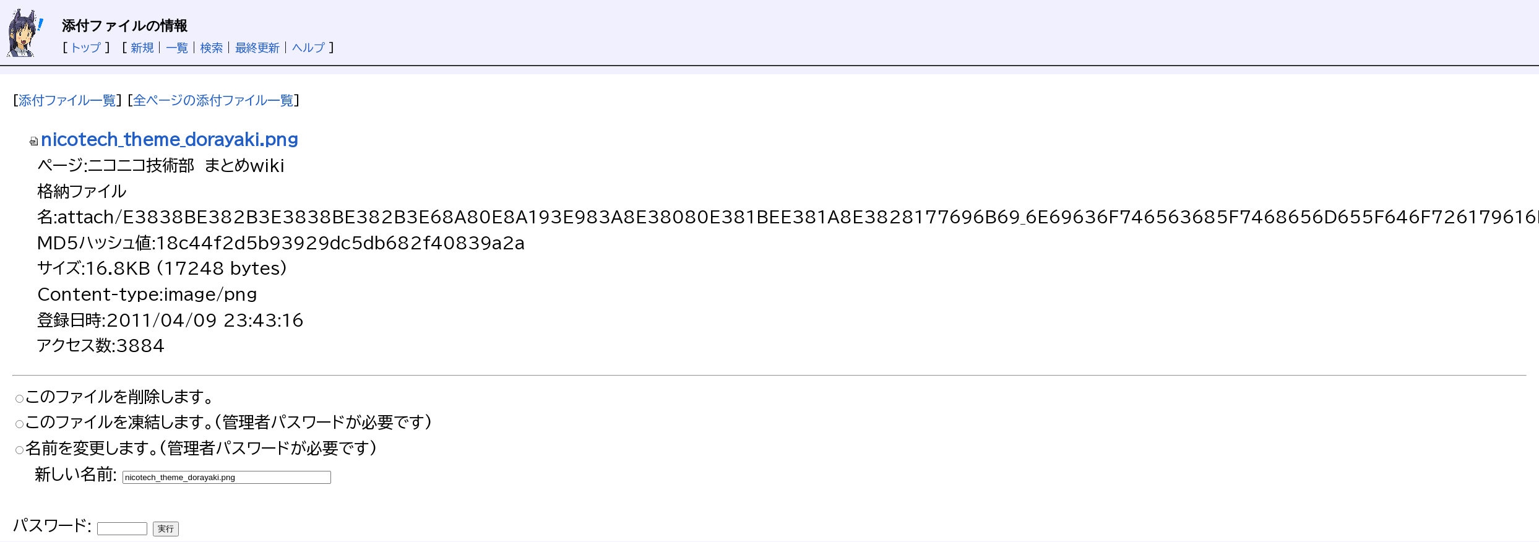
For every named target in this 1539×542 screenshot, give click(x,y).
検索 (211, 47)
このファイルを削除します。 (119, 397)
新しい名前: (76, 474)
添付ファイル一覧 (67, 100)
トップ (86, 47)
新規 (142, 47)
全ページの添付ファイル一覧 (213, 100)
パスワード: (52, 525)
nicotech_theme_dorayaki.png (163, 139)
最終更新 (257, 47)
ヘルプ (308, 47)
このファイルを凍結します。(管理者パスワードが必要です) (229, 422)
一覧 (177, 47)
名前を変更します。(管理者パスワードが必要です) (201, 448)
